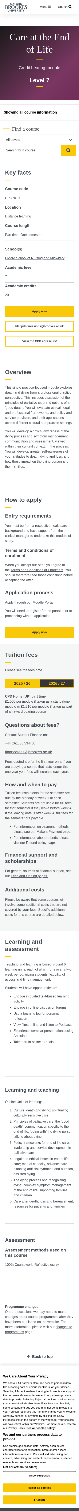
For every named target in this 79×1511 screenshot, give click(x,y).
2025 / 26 (22, 683)
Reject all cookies (39, 1487)
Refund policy (36, 843)
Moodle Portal (43, 602)
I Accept (39, 1499)
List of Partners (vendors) (20, 1467)
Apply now (39, 311)
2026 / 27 (56, 683)
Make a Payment (49, 831)
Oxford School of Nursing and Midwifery (34, 258)
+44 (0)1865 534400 (20, 743)
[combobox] (32, 150)
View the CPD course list (39, 341)
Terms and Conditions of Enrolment (37, 570)
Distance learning (18, 216)
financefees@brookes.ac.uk (28, 752)
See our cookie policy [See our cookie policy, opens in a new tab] (41, 1428)
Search (68, 150)
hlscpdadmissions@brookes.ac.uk (39, 326)
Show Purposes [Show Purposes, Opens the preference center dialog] (39, 1475)
